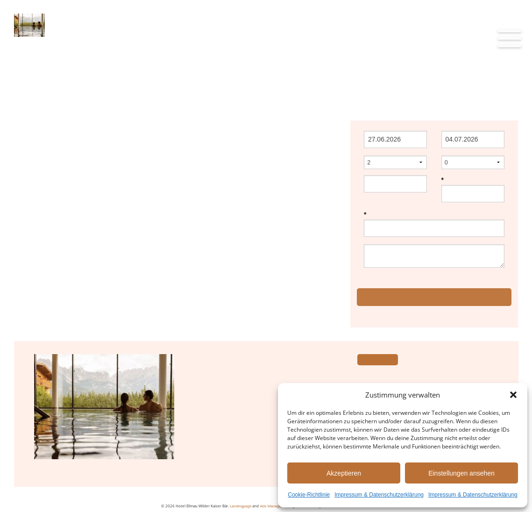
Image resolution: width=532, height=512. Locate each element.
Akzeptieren (343, 473)
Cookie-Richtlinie (309, 494)
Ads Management (274, 506)
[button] (513, 394)
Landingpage (241, 506)
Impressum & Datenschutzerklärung (379, 494)
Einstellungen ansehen (461, 473)
